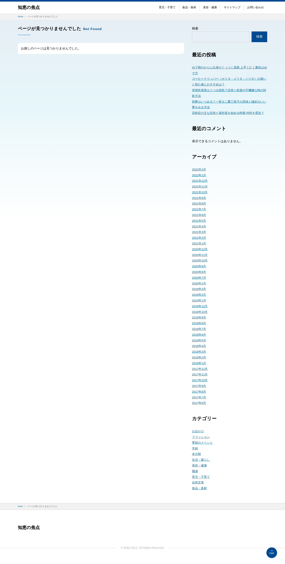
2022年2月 (199, 175)
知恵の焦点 (30, 7)
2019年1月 (199, 306)
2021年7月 (199, 215)
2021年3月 (199, 237)
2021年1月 (199, 249)
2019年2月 (199, 300)
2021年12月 (200, 186)
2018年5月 (199, 346)
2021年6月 (199, 220)
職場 (195, 477)
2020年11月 (200, 260)
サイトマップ (232, 7)
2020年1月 (199, 289)
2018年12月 (200, 312)
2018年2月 (199, 363)
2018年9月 (199, 323)
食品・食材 (189, 7)
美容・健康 (210, 7)
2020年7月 (199, 283)
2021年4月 (199, 232)
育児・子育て (167, 7)
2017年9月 (199, 391)
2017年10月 (200, 386)
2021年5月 (199, 226)
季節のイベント (203, 448)
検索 (195, 28)
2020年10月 (200, 266)
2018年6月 (199, 340)
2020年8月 (199, 277)
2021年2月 (199, 243)
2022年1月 (199, 180)
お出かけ (198, 437)
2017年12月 (200, 374)
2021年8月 (199, 209)
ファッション (201, 442)
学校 (195, 454)
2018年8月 (199, 329)
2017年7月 (199, 403)
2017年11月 (200, 380)
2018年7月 (199, 334)
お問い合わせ (255, 7)
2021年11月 (200, 192)
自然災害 (198, 488)
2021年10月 (200, 198)
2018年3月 (199, 357)
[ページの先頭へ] (271, 552)
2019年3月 (199, 294)
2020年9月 (199, 272)
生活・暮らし (201, 465)
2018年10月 (200, 317)
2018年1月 (199, 369)
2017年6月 (199, 408)
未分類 (196, 459)
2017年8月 (199, 397)
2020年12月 (200, 255)
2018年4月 (199, 351)
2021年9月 (199, 203)
